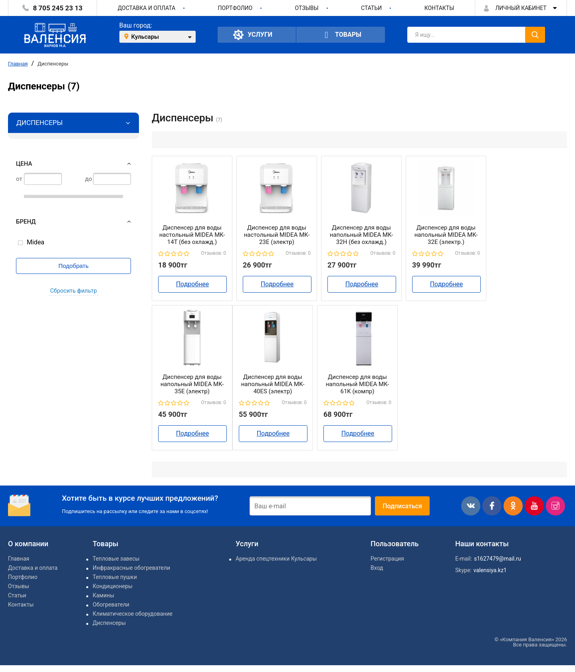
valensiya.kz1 (490, 570)
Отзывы (307, 8)
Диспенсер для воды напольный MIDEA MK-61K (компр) (357, 384)
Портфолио (235, 8)
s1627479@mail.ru (497, 558)
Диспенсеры (53, 64)
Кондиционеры (113, 586)
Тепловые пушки (115, 577)
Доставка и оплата (147, 8)
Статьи (371, 8)
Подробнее (192, 284)
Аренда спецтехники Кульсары (276, 558)
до (88, 178)
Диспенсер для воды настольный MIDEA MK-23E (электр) (277, 235)
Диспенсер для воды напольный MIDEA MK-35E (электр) (192, 384)
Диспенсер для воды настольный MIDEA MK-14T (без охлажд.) (192, 235)
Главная (18, 64)
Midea (35, 242)
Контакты (439, 8)
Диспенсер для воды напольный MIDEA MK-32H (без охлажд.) (361, 235)
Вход (377, 568)
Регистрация (387, 558)
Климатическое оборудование (132, 614)
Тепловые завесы (116, 558)
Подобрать (73, 265)
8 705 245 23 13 (57, 8)
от (19, 178)
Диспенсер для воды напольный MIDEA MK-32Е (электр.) (446, 235)
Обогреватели (111, 604)
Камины (103, 595)
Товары (340, 35)
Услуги (252, 35)
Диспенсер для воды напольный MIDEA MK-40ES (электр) (273, 384)
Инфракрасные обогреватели (131, 568)
